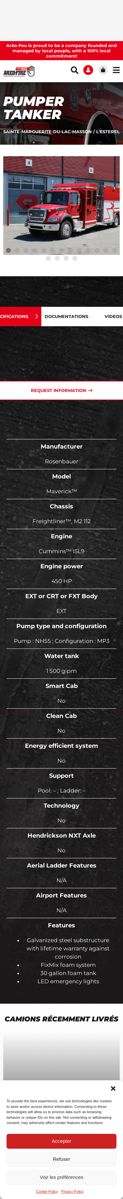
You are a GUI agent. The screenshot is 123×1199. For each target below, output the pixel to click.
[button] (113, 1088)
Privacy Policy (72, 1191)
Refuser (61, 1159)
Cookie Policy (47, 1191)
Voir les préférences (61, 1177)
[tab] (71, 316)
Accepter (61, 1141)
